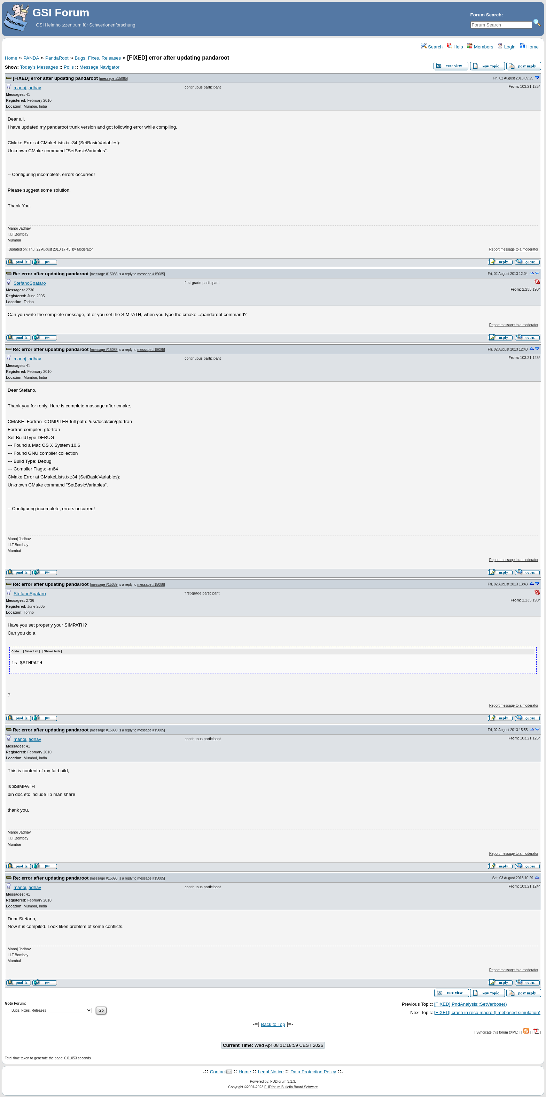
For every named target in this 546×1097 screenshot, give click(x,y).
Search (432, 46)
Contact (218, 1071)
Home (529, 46)
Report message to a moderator (513, 249)
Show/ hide (52, 651)
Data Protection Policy (313, 1071)
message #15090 (104, 730)
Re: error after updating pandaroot (51, 273)
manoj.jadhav (27, 87)
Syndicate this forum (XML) (497, 1032)
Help (455, 46)
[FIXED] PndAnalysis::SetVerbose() (470, 1003)
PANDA (31, 58)
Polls (69, 67)
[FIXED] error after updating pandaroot (56, 78)
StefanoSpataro (30, 283)
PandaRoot (57, 58)
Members (480, 46)
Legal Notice (270, 1071)
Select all (31, 651)
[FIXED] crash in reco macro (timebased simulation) (487, 1012)
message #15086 (104, 274)
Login (506, 46)
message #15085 (113, 78)
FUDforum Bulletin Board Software (291, 1087)
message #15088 (104, 350)
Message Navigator (99, 67)
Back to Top (273, 1024)
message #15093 (104, 878)
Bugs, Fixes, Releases (98, 58)
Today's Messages (39, 67)
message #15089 (104, 584)
